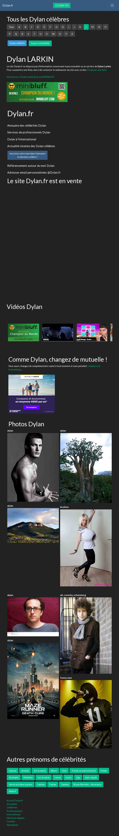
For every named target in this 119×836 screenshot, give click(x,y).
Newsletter (12, 824)
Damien (65, 784)
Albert (54, 770)
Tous (11, 27)
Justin (68, 777)
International (13, 814)
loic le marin (40, 770)
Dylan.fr (7, 5)
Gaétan (12, 770)
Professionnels (14, 811)
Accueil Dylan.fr (15, 800)
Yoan (64, 770)
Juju (78, 777)
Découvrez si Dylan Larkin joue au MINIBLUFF (31, 76)
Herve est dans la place (20, 784)
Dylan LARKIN (17, 43)
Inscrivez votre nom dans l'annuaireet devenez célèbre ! (27, 155)
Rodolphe (14, 777)
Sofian (104, 770)
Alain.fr (12, 791)
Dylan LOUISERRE (40, 43)
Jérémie (25, 770)
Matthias (28, 777)
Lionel (57, 777)
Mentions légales (15, 818)
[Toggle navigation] (112, 5)
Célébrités (62, 5)
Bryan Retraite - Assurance (87, 784)
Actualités (12, 804)
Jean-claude (91, 777)
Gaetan (41, 784)
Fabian (52, 784)
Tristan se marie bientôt (83, 770)
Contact (11, 821)
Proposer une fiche (97, 69)
